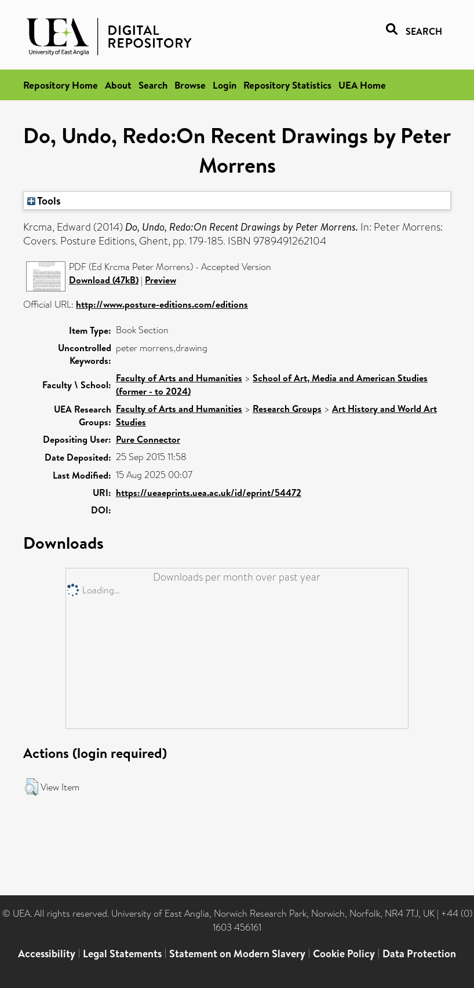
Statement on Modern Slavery (237, 953)
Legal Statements (122, 953)
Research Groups (287, 408)
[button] (31, 787)
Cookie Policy (344, 953)
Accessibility (46, 953)
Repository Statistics (287, 85)
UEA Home (362, 85)
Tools (44, 200)
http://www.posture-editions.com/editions (162, 304)
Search (152, 85)
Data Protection (419, 953)
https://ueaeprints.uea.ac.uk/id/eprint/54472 (208, 492)
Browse (190, 85)
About (118, 85)
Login (224, 85)
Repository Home (60, 85)
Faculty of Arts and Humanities (179, 377)
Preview (160, 280)
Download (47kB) (103, 280)
